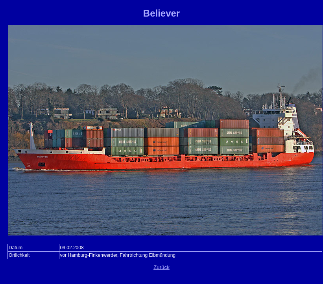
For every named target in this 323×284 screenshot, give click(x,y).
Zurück (161, 267)
